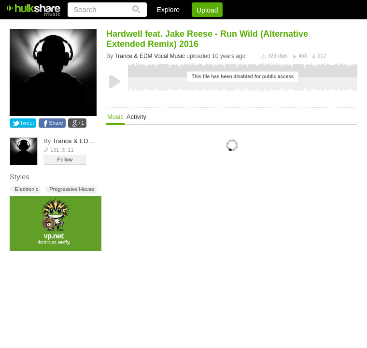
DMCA (258, 26)
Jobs (226, 26)
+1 (81, 123)
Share (56, 123)
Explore (168, 10)
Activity (136, 116)
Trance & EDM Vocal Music (91, 141)
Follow (65, 159)
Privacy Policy (303, 26)
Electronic (26, 189)
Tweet (27, 123)
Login (158, 26)
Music (115, 116)
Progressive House (71, 189)
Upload (207, 10)
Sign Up (193, 26)
